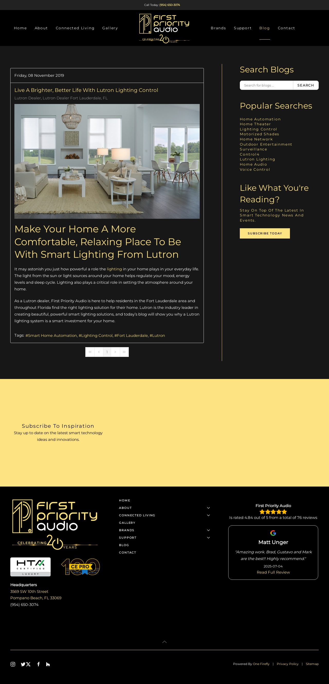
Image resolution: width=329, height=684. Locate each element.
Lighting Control (97, 335)
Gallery (110, 28)
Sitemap (312, 664)
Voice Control (255, 169)
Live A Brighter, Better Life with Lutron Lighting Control (86, 90)
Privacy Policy (288, 664)
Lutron (158, 335)
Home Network (256, 139)
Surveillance (253, 149)
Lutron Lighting (257, 159)
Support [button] (243, 28)
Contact (287, 28)
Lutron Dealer (27, 98)
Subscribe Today (265, 233)
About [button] (41, 28)
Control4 (249, 154)
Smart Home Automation (52, 335)
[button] (164, 641)
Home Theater (255, 124)
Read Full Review (273, 571)
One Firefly (261, 664)
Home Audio (253, 164)
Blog (264, 28)
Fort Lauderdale (132, 335)
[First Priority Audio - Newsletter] (218, 432)
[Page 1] (107, 352)
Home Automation (260, 119)
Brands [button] (218, 28)
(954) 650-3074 (169, 5)
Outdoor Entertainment (266, 144)
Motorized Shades (259, 134)
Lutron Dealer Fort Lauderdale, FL (75, 98)
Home (20, 28)
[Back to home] (164, 28)
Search (305, 85)
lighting (114, 269)
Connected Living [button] (75, 28)
